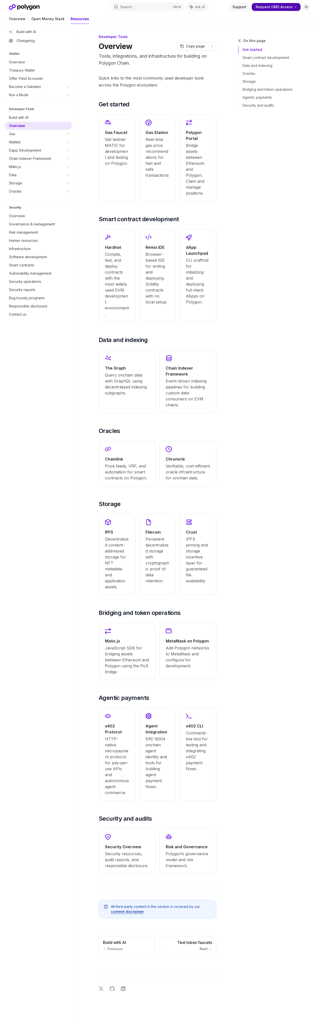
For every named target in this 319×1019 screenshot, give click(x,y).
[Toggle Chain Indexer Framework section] (38, 159)
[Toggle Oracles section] (38, 191)
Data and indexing (257, 65)
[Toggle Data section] (38, 175)
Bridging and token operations (267, 89)
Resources (80, 20)
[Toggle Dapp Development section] (38, 150)
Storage (249, 81)
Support (239, 7)
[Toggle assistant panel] (197, 6)
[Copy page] (192, 46)
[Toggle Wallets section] (38, 142)
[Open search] (147, 6)
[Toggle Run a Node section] (38, 95)
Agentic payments (257, 97)
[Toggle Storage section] (38, 183)
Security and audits (258, 105)
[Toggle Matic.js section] (38, 167)
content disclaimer (127, 911)
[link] (117, 157)
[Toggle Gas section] (38, 134)
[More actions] (212, 46)
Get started (252, 49)
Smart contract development (265, 57)
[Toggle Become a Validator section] (38, 87)
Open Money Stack (48, 20)
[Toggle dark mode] (306, 7)
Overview (17, 20)
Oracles (248, 73)
